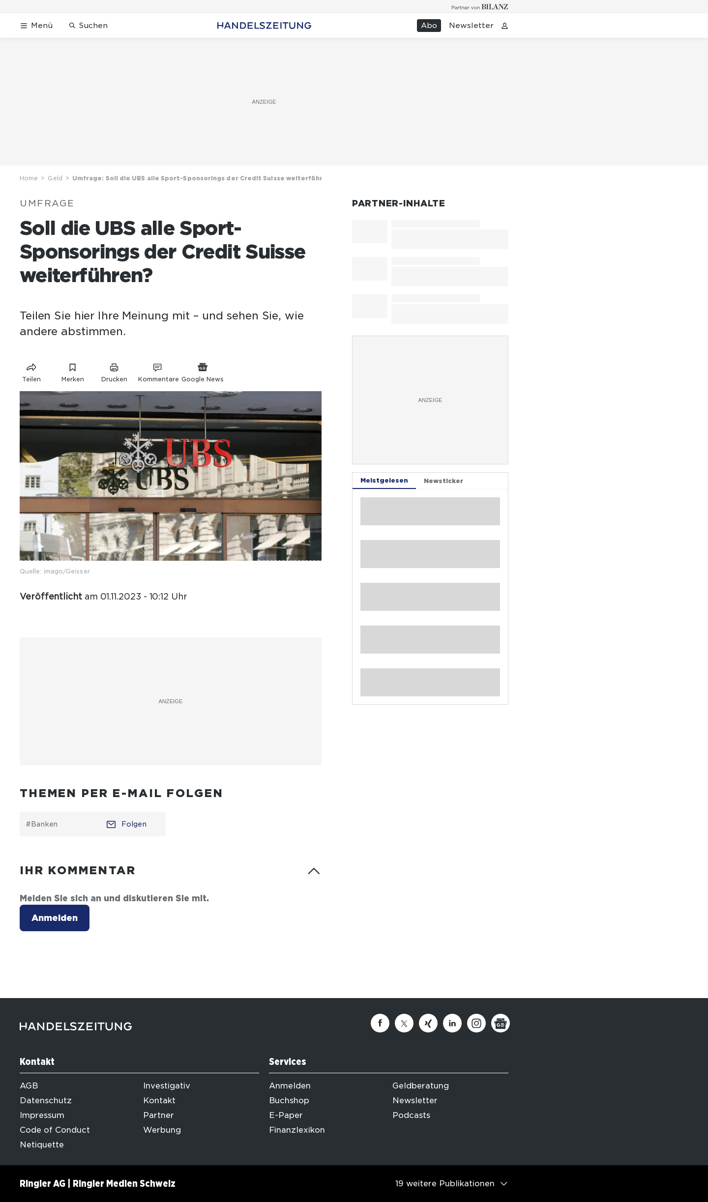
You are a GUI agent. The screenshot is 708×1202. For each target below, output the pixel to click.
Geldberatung (420, 1085)
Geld (55, 178)
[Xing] (428, 1023)
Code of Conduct (55, 1130)
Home (29, 178)
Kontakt (159, 1100)
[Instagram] (476, 1023)
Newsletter (471, 25)
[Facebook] (380, 1023)
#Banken (42, 824)
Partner (158, 1115)
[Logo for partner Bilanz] (480, 6)
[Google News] (500, 1023)
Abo (429, 25)
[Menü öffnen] (36, 25)
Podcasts (411, 1115)
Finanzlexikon (297, 1130)
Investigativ (166, 1085)
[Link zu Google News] (202, 370)
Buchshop (289, 1100)
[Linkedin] (452, 1023)
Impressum (42, 1115)
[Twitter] (404, 1023)
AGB (29, 1085)
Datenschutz (46, 1100)
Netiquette (42, 1144)
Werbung (162, 1130)
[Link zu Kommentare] (158, 370)
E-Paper (286, 1115)
